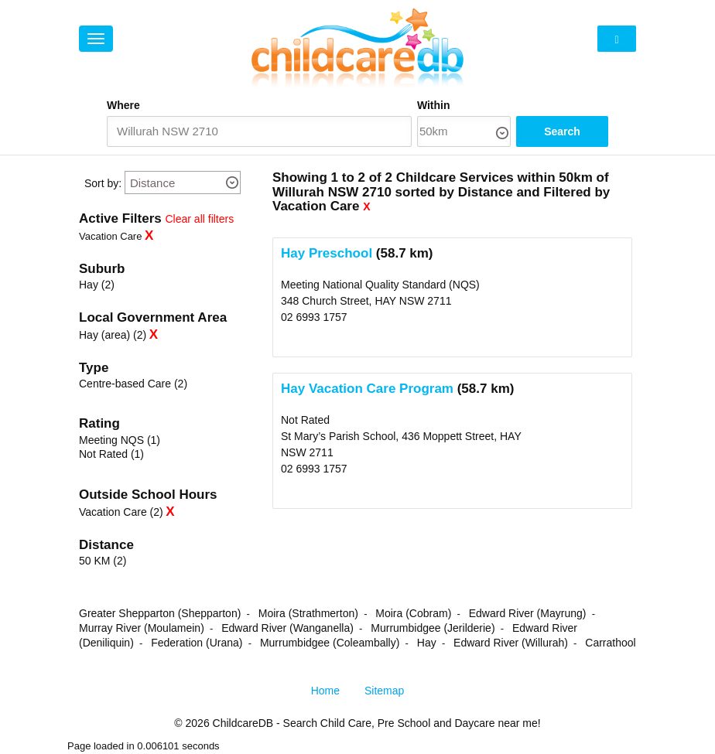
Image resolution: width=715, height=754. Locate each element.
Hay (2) (97, 284)
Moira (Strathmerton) (308, 613)
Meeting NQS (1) (119, 440)
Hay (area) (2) (112, 335)
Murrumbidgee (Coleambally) (330, 642)
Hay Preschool (326, 253)
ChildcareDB (243, 723)
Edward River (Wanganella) (287, 628)
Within (433, 105)
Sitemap (384, 690)
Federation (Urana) (196, 642)
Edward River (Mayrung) (528, 613)
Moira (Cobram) (413, 613)
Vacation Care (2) (121, 512)
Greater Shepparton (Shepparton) (160, 613)
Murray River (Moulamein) (141, 628)
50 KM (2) (102, 560)
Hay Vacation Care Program (367, 388)
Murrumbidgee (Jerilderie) (432, 628)
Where (123, 105)
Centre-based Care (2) (133, 383)
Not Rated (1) (111, 454)
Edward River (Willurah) (510, 642)
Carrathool (610, 642)
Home (325, 690)
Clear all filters (200, 219)
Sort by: (102, 183)
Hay (426, 642)
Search (562, 131)
